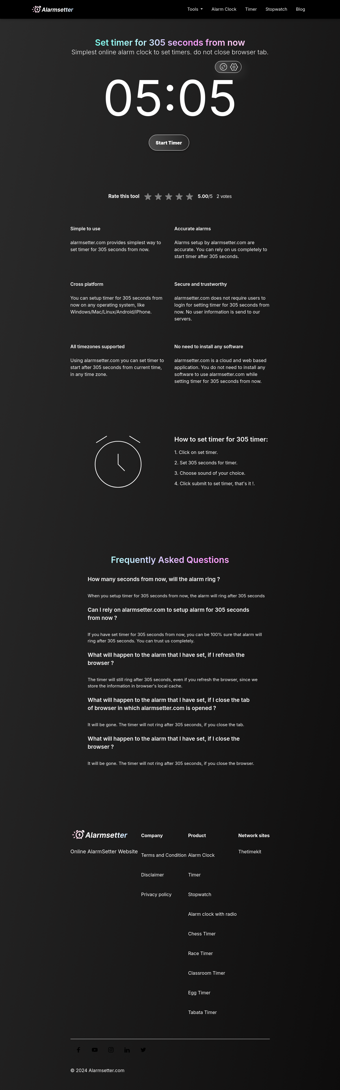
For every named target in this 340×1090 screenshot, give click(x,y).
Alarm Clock (223, 9)
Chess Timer (201, 934)
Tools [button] (193, 9)
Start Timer (169, 143)
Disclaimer (152, 875)
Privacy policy (156, 894)
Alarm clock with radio (212, 914)
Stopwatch (276, 9)
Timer (251, 9)
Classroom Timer (206, 973)
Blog (300, 9)
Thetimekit (249, 851)
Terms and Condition (163, 855)
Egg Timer (199, 993)
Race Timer (200, 953)
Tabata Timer (202, 1012)
